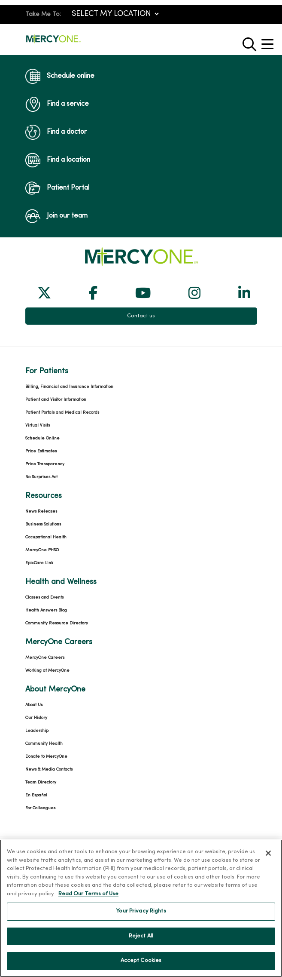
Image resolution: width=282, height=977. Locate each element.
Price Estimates (41, 451)
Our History (36, 718)
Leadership (37, 731)
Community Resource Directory (56, 623)
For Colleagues (40, 808)
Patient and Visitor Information (55, 400)
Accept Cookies (141, 960)
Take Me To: (43, 14)
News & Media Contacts (49, 769)
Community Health (44, 744)
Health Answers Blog (46, 610)
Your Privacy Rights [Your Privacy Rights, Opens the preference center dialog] (141, 911)
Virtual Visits (37, 425)
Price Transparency (44, 464)
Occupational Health (46, 537)
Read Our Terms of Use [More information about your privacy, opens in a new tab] (88, 894)
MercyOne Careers (44, 658)
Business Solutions (43, 524)
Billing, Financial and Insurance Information (69, 387)
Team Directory (40, 782)
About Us (33, 705)
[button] (269, 41)
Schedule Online (42, 438)
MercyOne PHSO (42, 550)
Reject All (141, 936)
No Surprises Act (41, 477)
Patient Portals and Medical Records (62, 413)
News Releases (41, 511)
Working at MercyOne (47, 671)
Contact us (141, 316)
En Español (36, 795)
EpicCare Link (39, 563)
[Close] (268, 853)
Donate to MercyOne (46, 757)
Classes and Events (44, 597)
